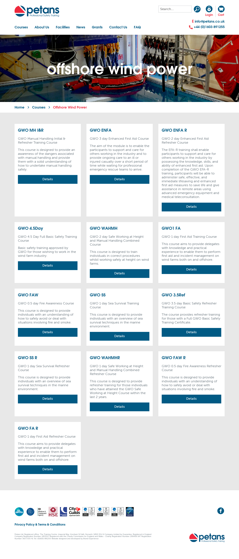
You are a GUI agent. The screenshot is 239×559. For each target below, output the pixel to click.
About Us (42, 27)
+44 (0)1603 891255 (207, 27)
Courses (21, 27)
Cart (221, 11)
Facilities (63, 27)
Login (209, 11)
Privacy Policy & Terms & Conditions (40, 524)
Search (197, 9)
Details (47, 179)
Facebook (221, 511)
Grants (97, 27)
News (80, 27)
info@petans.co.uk (208, 21)
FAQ (137, 27)
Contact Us (118, 27)
